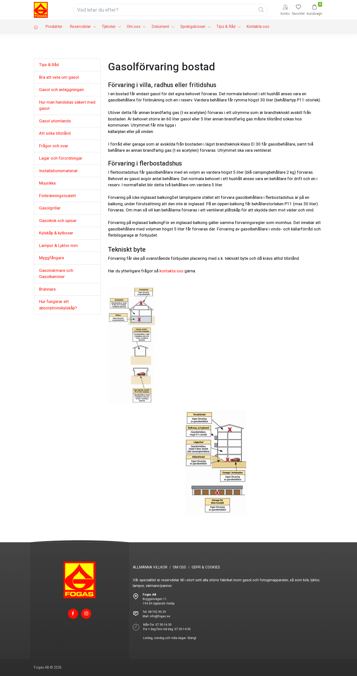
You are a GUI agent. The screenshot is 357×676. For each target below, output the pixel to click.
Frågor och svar (53, 145)
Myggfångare (51, 257)
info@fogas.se (160, 616)
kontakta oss (171, 270)
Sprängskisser (192, 26)
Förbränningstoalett (57, 195)
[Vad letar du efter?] (170, 10)
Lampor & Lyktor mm (58, 245)
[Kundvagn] (314, 9)
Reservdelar (80, 26)
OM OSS (179, 567)
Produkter (53, 26)
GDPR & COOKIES (206, 567)
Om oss (133, 26)
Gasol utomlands (55, 120)
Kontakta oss (257, 26)
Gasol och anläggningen (61, 89)
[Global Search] (261, 10)
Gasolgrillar (50, 208)
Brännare (47, 289)
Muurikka (47, 183)
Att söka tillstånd (55, 133)
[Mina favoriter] (298, 9)
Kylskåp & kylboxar (56, 232)
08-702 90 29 (157, 612)
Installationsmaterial (58, 170)
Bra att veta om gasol (59, 77)
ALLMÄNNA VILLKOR (150, 567)
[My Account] (285, 9)
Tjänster (109, 26)
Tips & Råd (226, 26)
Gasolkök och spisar (58, 220)
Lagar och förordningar (60, 158)
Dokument (160, 26)
